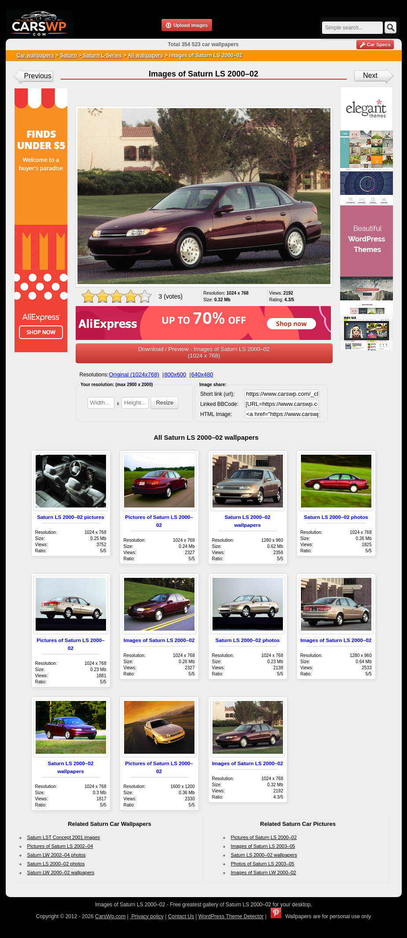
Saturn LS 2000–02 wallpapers (264, 855)
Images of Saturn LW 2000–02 (263, 872)
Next (370, 75)
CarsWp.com (110, 916)
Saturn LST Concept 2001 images (63, 837)
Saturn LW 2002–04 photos (56, 855)
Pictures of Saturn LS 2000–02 (264, 837)
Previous (37, 76)
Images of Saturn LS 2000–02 (159, 640)
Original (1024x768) (134, 374)
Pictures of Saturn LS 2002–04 (60, 846)
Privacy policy (147, 916)
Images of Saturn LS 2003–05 (263, 846)
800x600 (175, 374)
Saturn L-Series (101, 55)
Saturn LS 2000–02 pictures (70, 517)
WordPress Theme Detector (231, 916)
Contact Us (181, 916)
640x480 (202, 374)
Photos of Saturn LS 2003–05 (262, 863)
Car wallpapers (35, 55)
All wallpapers (145, 55)
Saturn (68, 55)
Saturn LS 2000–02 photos (336, 517)
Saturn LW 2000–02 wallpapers (61, 872)
